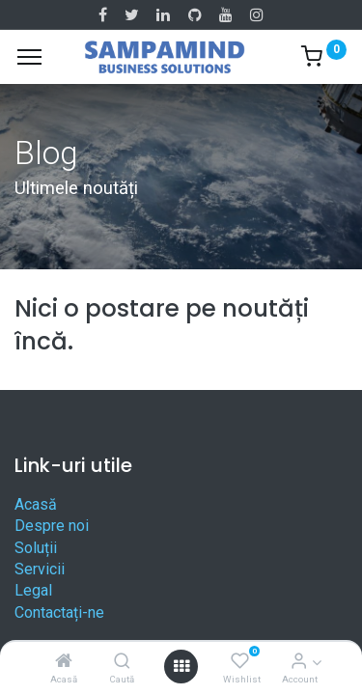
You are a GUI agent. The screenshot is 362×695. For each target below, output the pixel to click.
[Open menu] (181, 666)
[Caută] (122, 662)
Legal (33, 590)
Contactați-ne (59, 612)
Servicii (39, 569)
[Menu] (29, 57)
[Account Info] (299, 662)
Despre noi (51, 525)
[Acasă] (63, 662)
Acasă (35, 504)
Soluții (35, 548)
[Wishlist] (240, 662)
